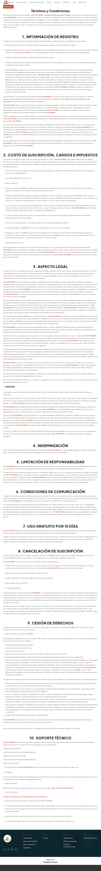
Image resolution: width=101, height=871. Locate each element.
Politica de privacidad (69, 841)
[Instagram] (8, 849)
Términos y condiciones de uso (69, 845)
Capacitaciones (68, 838)
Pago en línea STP (29, 844)
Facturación (26, 848)
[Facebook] (4, 849)
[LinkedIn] (12, 849)
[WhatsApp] (15, 849)
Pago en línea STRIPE (30, 841)
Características (27, 838)
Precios (45, 838)
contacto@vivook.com (90, 838)
